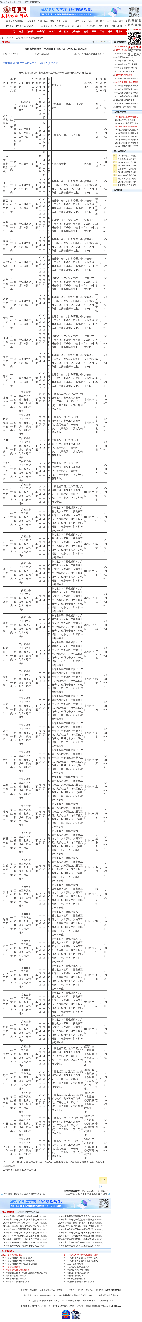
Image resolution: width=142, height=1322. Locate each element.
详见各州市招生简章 (105, 1301)
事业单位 (41, 31)
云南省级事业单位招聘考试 (28, 1212)
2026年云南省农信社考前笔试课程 (15, 1282)
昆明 (40, 21)
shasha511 (90, 1191)
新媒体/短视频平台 (47, 1290)
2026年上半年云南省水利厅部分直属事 (21, 1223)
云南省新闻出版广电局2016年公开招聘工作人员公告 (30, 63)
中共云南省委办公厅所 (127, 175)
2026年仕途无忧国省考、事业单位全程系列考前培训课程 (24, 1273)
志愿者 (78, 26)
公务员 (30, 31)
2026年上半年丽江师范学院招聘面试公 (76, 1242)
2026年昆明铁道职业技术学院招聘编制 (21, 1216)
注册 (20, 2)
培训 (21, 31)
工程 (102, 31)
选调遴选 (31, 26)
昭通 (52, 21)
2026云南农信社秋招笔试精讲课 (76, 1273)
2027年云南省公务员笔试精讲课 (76, 1267)
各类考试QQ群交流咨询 (108, 1295)
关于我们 (24, 1290)
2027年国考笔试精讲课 (11, 1267)
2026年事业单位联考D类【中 (125, 61)
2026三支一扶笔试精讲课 (74, 1264)
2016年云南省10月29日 (127, 162)
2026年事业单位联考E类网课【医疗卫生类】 (81, 1261)
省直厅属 (31, 21)
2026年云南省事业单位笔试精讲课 (15, 1270)
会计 (86, 31)
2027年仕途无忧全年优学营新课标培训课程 (81, 1255)
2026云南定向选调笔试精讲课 (14, 1276)
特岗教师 (59, 26)
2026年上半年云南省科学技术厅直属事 (76, 1246)
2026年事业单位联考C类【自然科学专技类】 (81, 1258)
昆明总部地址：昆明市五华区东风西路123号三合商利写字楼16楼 (54, 1301)
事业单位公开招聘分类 (127, 159)
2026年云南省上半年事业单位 (126, 117)
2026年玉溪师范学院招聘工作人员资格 (76, 1216)
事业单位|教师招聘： (15, 21)
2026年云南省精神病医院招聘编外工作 (21, 1242)
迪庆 (109, 21)
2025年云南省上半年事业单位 (126, 133)
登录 (13, 2)
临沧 (115, 21)
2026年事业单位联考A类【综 (125, 54)
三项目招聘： (47, 26)
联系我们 (34, 1290)
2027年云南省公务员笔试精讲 (126, 78)
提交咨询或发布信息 (32, 2)
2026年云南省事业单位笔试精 (126, 82)
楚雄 (90, 21)
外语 (110, 31)
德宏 (121, 21)
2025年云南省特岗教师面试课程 (76, 1270)
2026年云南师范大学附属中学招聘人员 (21, 1226)
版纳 (83, 21)
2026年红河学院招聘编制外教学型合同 (76, 1239)
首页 (13, 31)
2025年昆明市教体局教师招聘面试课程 (79, 1282)
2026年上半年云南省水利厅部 (126, 120)
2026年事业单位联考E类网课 (125, 64)
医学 (94, 31)
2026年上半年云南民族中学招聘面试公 (76, 1229)
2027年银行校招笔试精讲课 (74, 1279)
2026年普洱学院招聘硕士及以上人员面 (21, 1236)
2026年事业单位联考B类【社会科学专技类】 (20, 1264)
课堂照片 (60, 1290)
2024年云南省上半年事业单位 (126, 136)
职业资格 (76, 31)
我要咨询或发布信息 (113, 1290)
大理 (96, 21)
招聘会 (120, 26)
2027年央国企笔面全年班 (12, 1255)
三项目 (52, 31)
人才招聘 (70, 1290)
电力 (113, 26)
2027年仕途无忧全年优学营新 (126, 50)
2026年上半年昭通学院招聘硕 (126, 140)
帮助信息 (89, 1290)
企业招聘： (92, 26)
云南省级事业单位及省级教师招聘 (29, 38)
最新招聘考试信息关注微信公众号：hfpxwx (91, 54)
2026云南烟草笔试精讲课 (74, 1276)
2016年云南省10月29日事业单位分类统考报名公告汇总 (86, 1194)
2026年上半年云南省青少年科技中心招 (76, 1233)
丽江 (102, 21)
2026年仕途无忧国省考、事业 (126, 89)
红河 (65, 21)
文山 (71, 21)
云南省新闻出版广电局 (127, 179)
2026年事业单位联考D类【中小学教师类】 (19, 1261)
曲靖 (46, 21)
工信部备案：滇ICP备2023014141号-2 (35, 1306)
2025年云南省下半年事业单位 (126, 143)
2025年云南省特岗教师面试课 (126, 86)
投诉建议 (99, 1290)
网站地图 (80, 1290)
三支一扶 (69, 26)
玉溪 (58, 21)
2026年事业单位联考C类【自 (125, 57)
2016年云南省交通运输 (127, 156)
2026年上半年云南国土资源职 (126, 146)
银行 (101, 26)
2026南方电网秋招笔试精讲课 (14, 1279)
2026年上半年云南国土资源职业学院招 (21, 1219)
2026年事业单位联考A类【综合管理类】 (18, 1258)
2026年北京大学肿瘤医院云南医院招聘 (76, 1226)
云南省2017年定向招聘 (127, 169)
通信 (107, 26)
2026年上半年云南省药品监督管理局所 (76, 1219)
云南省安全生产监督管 (127, 185)
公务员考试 (20, 26)
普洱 (77, 21)
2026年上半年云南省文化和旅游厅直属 (21, 1239)
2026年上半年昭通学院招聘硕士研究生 (21, 1246)
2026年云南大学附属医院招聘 (126, 123)
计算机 (119, 31)
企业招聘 (63, 31)
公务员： (9, 26)
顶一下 (103, 1186)
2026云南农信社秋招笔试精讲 (126, 93)
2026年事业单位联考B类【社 (125, 68)
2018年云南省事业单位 (127, 166)
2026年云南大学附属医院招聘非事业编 (21, 1229)
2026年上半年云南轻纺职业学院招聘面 (76, 1236)
